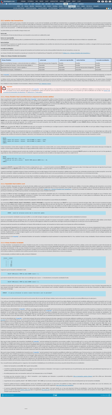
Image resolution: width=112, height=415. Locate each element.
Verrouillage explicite (105, 396)
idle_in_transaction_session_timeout (82, 377)
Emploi (61, 1)
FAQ (36, 1)
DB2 (44, 6)
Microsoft (38, 4)
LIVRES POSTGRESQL (88, 8)
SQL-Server (89, 6)
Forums (23, 1)
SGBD (65, 4)
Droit (74, 1)
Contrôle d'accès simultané (8, 396)
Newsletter (54, 1)
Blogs (41, 1)
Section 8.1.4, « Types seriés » (34, 92)
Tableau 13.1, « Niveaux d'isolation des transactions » (76, 53)
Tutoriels (30, 1)
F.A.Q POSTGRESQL (42, 8)
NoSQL (65, 6)
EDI (53, 4)
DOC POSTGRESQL (53, 8)
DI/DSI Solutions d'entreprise (16, 4)
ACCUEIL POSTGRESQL (18, 8)
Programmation (59, 4)
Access (26, 6)
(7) (45, 84)
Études (68, 1)
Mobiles (75, 4)
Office (70, 4)
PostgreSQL (72, 6)
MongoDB (96, 6)
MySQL (60, 6)
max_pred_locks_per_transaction (64, 386)
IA (29, 4)
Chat (46, 1)
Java (43, 4)
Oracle (78, 6)
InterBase (55, 6)
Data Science (38, 6)
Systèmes (81, 4)
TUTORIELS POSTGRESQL (65, 8)
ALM (33, 4)
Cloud (25, 4)
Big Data (32, 6)
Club (78, 1)
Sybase (83, 6)
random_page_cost (25, 391)
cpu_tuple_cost (46, 391)
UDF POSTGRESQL (77, 8)
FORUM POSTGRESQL (31, 8)
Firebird (49, 6)
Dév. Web (48, 4)
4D (22, 6)
